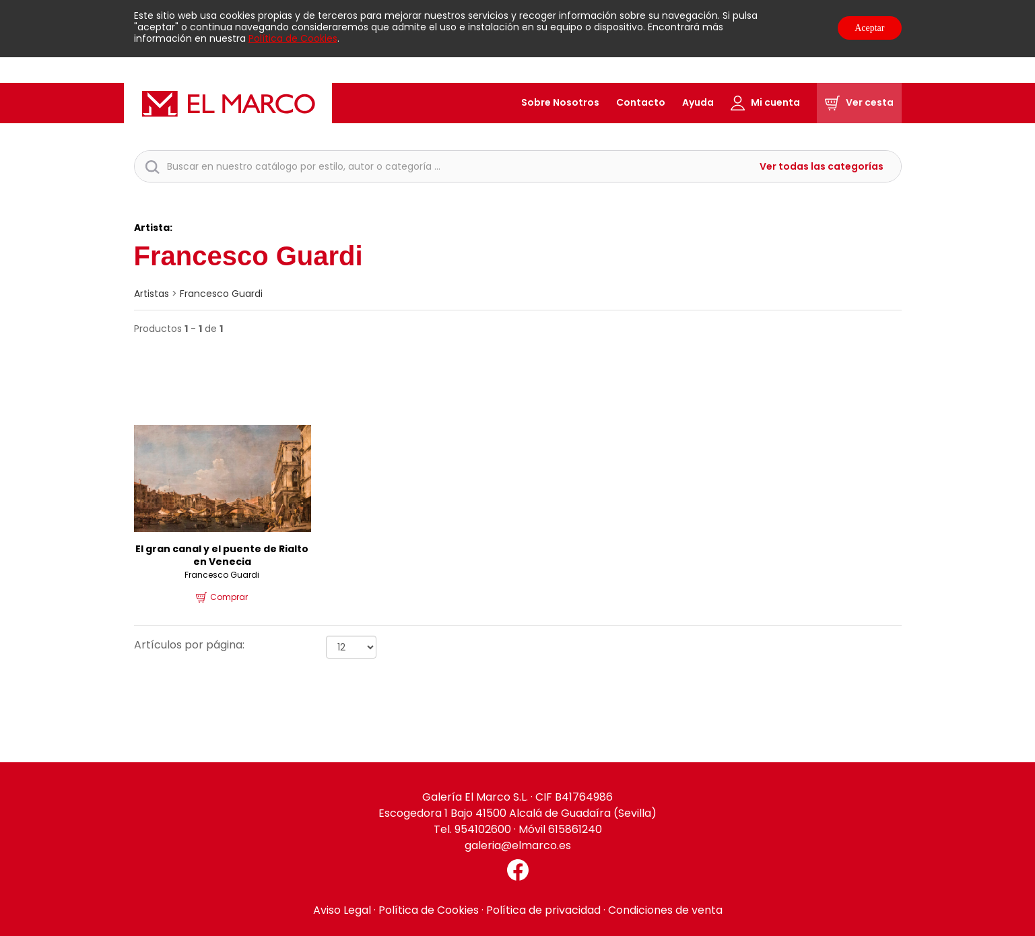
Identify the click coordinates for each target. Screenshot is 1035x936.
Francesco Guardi (221, 293)
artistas (151, 293)
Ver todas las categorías (821, 166)
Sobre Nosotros (560, 102)
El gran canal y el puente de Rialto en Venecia (221, 555)
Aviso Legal (342, 910)
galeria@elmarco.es (518, 845)
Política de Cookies (292, 38)
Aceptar (869, 28)
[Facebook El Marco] (518, 870)
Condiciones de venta (665, 910)
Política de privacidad (543, 910)
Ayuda (698, 102)
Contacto (640, 102)
